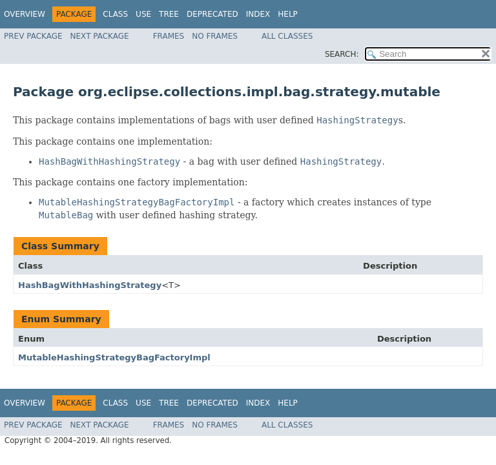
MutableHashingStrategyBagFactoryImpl (114, 357)
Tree (169, 14)
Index (258, 14)
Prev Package (33, 36)
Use (143, 14)
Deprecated (212, 14)
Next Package (99, 36)
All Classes (287, 36)
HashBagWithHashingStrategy (89, 285)
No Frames (215, 36)
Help (288, 14)
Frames (169, 36)
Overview (24, 14)
